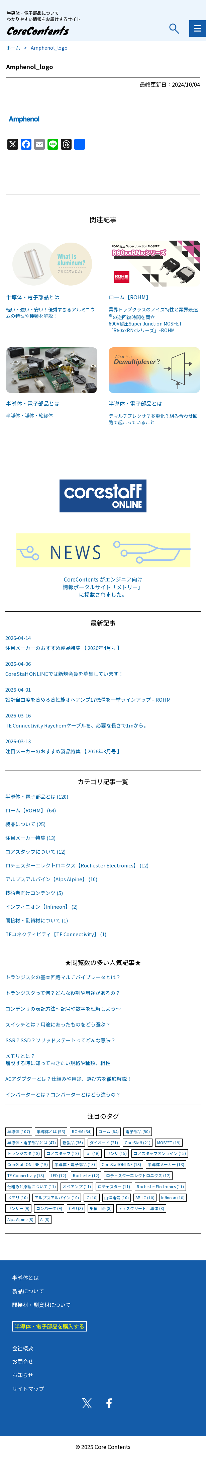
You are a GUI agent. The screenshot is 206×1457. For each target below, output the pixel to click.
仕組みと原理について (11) (31, 1186)
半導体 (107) (18, 1131)
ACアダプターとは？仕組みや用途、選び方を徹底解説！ (68, 1078)
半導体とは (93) (51, 1131)
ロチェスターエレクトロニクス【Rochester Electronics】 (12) (76, 865)
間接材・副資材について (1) (36, 920)
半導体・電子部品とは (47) (31, 1142)
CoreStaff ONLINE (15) (27, 1164)
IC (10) (92, 1197)
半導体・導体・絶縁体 (29, 415)
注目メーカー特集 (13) (30, 837)
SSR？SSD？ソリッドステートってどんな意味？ (60, 1040)
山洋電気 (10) (116, 1197)
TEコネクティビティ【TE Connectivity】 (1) (55, 934)
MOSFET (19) (169, 1142)
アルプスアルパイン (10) (56, 1197)
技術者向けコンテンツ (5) (34, 892)
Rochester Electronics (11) (160, 1186)
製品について (28, 1291)
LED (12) (58, 1175)
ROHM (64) (82, 1131)
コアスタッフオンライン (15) (159, 1153)
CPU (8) (76, 1208)
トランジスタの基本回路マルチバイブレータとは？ (63, 977)
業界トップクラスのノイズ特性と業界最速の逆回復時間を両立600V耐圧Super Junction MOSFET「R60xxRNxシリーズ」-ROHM (153, 320)
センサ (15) (116, 1153)
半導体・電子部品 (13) (75, 1164)
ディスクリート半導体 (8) (141, 1208)
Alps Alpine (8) (20, 1219)
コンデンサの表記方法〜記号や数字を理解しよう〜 (63, 1008)
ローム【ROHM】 (130, 297)
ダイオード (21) (104, 1142)
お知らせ (22, 1375)
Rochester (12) (86, 1175)
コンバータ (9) (49, 1208)
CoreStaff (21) (137, 1142)
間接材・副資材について (41, 1305)
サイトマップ (28, 1389)
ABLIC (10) (144, 1197)
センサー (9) (18, 1208)
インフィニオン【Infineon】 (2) (41, 906)
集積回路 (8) (101, 1208)
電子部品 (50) (137, 1131)
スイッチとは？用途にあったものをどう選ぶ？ (58, 1024)
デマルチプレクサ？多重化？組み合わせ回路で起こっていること (153, 419)
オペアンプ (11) (77, 1186)
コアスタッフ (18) (62, 1153)
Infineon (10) (173, 1197)
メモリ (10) (17, 1197)
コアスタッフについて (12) (35, 851)
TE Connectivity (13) (25, 1175)
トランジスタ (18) (23, 1153)
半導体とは (25, 1277)
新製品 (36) (73, 1142)
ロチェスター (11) (114, 1186)
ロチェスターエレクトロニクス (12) (138, 1175)
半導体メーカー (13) (166, 1164)
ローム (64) (108, 1131)
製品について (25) (25, 823)
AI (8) (44, 1219)
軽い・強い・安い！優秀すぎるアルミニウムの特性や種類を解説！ (50, 312)
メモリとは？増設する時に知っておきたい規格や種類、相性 (57, 1059)
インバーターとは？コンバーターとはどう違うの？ (63, 1094)
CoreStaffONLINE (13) (121, 1164)
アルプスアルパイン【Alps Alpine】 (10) (51, 879)
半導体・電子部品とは (33, 297)
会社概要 (22, 1348)
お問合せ (22, 1361)
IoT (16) (93, 1153)
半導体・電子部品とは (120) (36, 796)
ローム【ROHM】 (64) (30, 810)
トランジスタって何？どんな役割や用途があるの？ (62, 992)
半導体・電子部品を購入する (49, 1326)
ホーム (13, 47)
